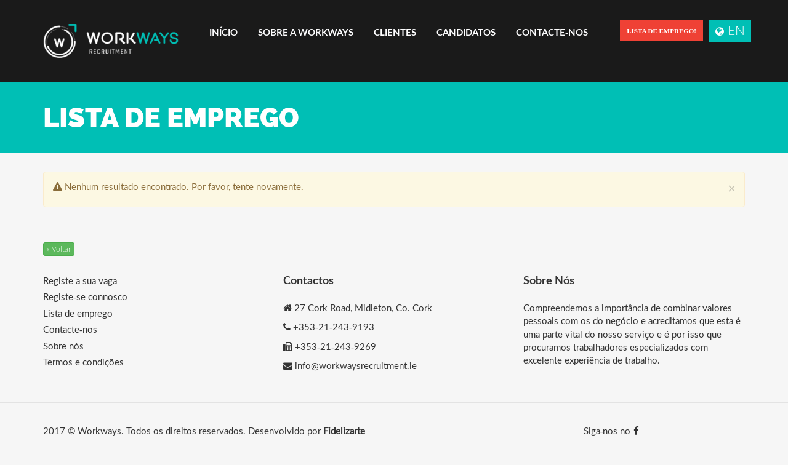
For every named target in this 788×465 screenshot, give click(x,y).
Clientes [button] (395, 32)
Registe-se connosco (85, 296)
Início (223, 32)
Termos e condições (83, 361)
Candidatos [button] (466, 32)
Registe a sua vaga (80, 280)
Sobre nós (63, 345)
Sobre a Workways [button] (305, 32)
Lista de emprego (78, 313)
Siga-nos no (611, 430)
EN (730, 30)
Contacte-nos (552, 32)
